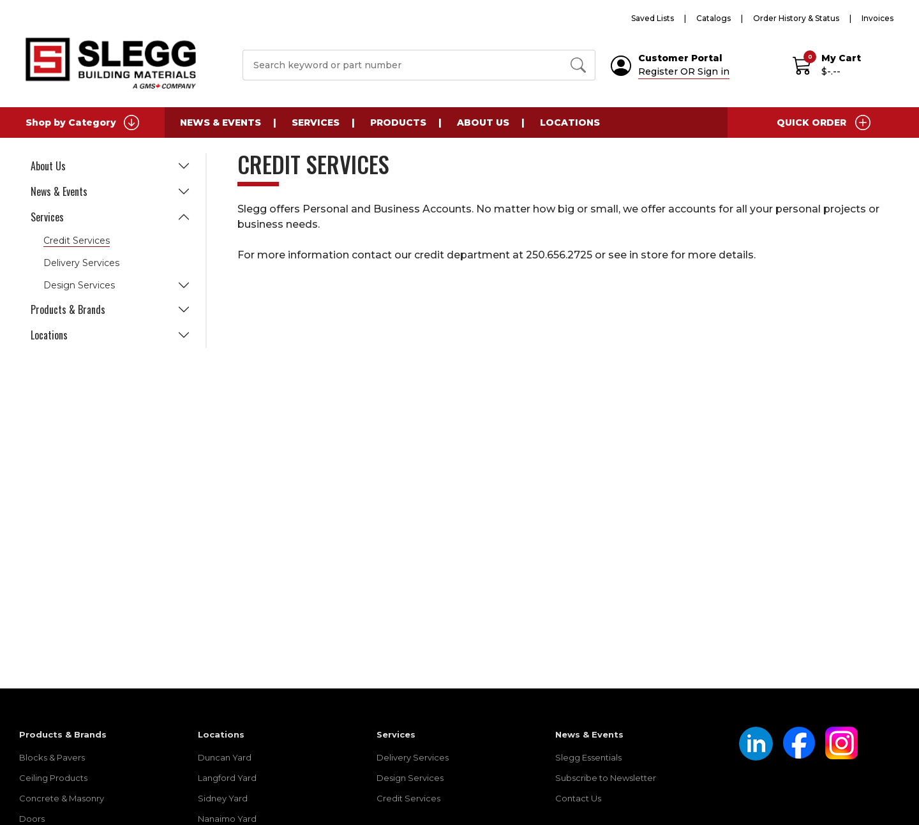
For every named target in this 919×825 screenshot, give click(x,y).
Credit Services (76, 240)
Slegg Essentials (588, 757)
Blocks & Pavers (52, 757)
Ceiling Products (53, 778)
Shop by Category (82, 122)
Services (316, 122)
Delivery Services (81, 263)
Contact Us (578, 798)
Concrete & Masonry (61, 798)
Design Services (79, 285)
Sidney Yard (223, 798)
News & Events (220, 122)
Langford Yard (227, 778)
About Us (483, 122)
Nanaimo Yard (227, 819)
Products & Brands (68, 309)
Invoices (877, 18)
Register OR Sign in (683, 71)
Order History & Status (796, 18)
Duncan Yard (224, 757)
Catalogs (713, 18)
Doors (32, 819)
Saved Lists (652, 18)
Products (398, 122)
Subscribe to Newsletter (605, 778)
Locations (570, 122)
